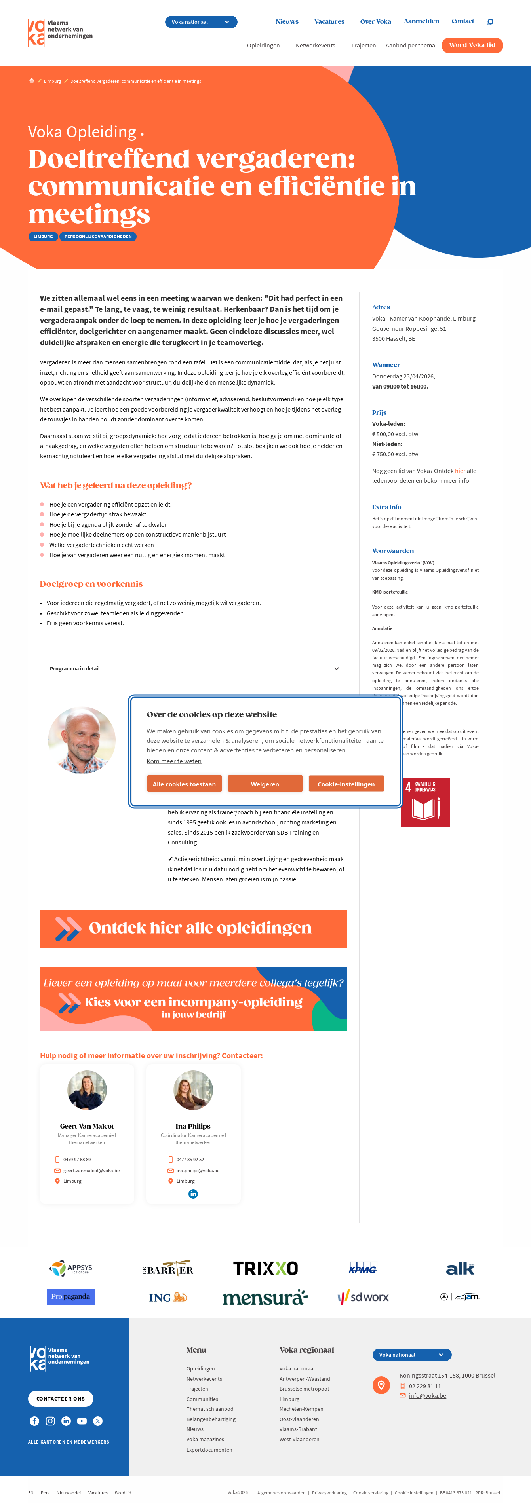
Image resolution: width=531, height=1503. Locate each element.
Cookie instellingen (414, 1492)
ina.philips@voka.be (193, 1170)
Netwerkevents (315, 45)
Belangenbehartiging (211, 1419)
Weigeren (265, 784)
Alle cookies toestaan (184, 784)
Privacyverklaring (329, 1492)
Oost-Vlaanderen (299, 1419)
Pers (45, 1492)
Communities (202, 1398)
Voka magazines (205, 1439)
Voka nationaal (297, 1368)
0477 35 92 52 (185, 1159)
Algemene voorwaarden (281, 1492)
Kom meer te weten (174, 761)
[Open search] (495, 21)
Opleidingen (263, 45)
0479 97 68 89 (72, 1159)
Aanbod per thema (410, 45)
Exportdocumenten (209, 1449)
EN (31, 1492)
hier (460, 470)
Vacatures (329, 22)
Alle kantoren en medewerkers (69, 1442)
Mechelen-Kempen (302, 1408)
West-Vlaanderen (300, 1439)
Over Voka (375, 22)
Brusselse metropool (304, 1388)
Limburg (289, 1398)
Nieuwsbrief (69, 1492)
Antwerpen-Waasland (305, 1378)
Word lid (123, 1492)
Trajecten (363, 45)
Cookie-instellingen (346, 784)
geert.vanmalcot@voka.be (87, 1170)
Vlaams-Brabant (298, 1429)
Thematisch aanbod (210, 1408)
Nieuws (287, 22)
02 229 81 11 (420, 1386)
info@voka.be (423, 1395)
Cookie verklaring (370, 1492)
